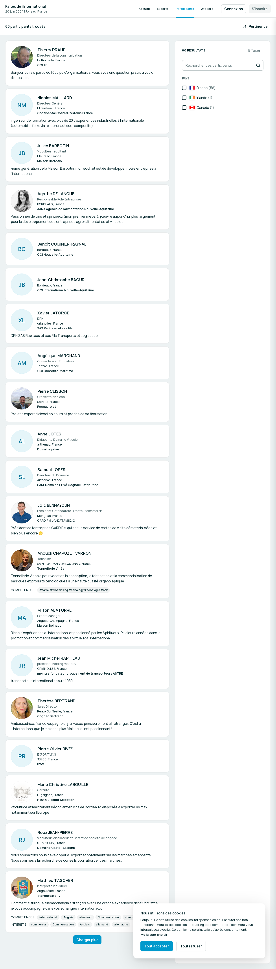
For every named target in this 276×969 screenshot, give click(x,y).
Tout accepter (156, 946)
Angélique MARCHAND (58, 355)
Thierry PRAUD (51, 49)
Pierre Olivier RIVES (55, 748)
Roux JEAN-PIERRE (55, 832)
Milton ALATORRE (54, 610)
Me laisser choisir (154, 934)
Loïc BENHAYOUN (53, 505)
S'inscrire (260, 8)
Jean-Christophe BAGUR (61, 279)
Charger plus (87, 939)
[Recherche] (258, 65)
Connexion (233, 8)
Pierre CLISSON (52, 391)
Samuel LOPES (51, 469)
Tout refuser (191, 946)
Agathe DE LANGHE (55, 193)
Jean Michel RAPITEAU (58, 658)
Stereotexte (49, 896)
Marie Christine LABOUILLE (62, 784)
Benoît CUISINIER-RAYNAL (61, 244)
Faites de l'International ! (26, 6)
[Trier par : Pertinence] (255, 26)
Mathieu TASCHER (55, 880)
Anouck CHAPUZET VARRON (64, 553)
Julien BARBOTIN (53, 145)
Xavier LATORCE (53, 313)
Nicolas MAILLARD (54, 97)
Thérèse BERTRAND (56, 700)
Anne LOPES (49, 434)
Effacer (254, 50)
